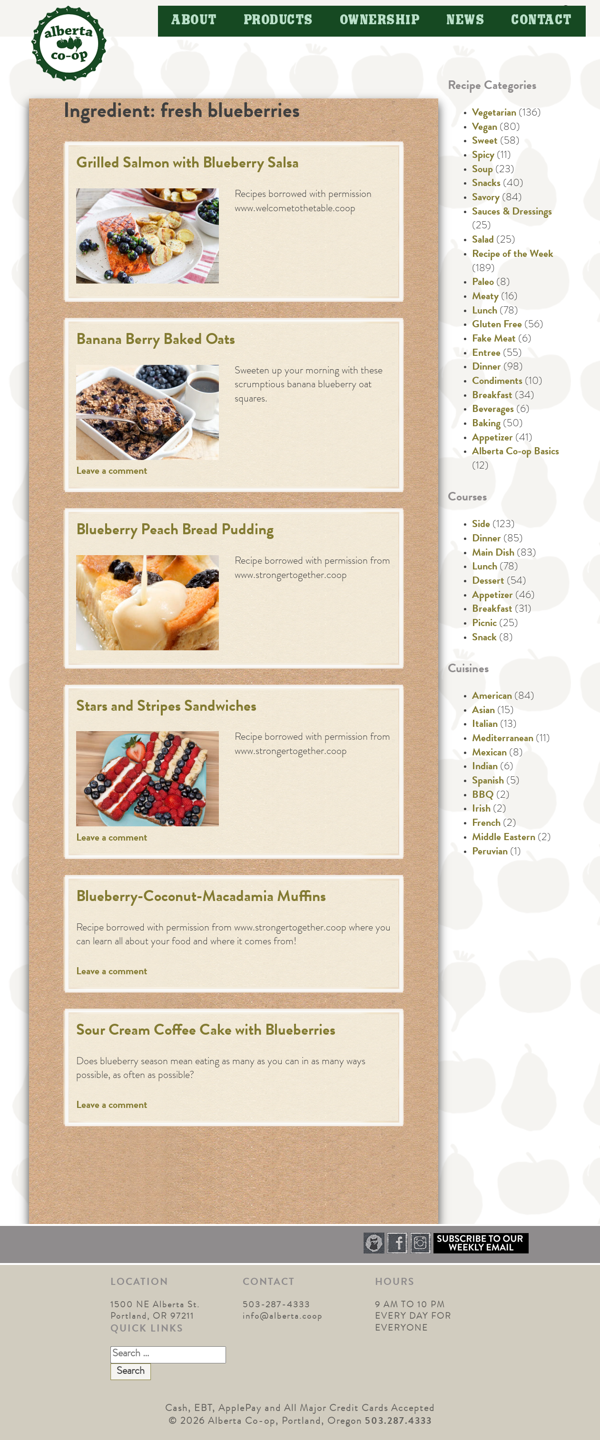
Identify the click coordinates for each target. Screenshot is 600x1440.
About (194, 21)
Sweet (485, 142)
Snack (484, 638)
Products (279, 21)
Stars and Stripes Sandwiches (166, 707)
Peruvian (490, 852)
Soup (482, 170)
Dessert (488, 582)
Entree (486, 354)
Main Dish (493, 554)
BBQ (483, 796)
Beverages (493, 410)
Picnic (484, 624)
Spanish (488, 781)
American (492, 697)
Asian (483, 711)
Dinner (486, 367)
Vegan (484, 128)
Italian (485, 725)
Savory (486, 198)
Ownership (380, 21)
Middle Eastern (503, 838)
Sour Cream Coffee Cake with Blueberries (205, 1031)
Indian (485, 767)
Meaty (485, 297)
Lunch (484, 311)
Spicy (483, 156)
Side (481, 525)
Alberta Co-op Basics (515, 452)
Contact (541, 21)
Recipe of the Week (512, 255)
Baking (486, 424)
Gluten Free (497, 325)
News (466, 21)
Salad (483, 240)
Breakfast (492, 396)
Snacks (486, 184)
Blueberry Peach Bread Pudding (175, 531)
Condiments (497, 382)
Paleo (483, 283)
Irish (481, 809)
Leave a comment (112, 472)
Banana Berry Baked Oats (155, 341)
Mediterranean (502, 739)
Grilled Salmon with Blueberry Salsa (187, 164)
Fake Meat (494, 339)
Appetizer (492, 438)
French (486, 824)
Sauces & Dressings (512, 212)
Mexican (489, 753)
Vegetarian (494, 113)
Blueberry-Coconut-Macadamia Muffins (201, 898)
